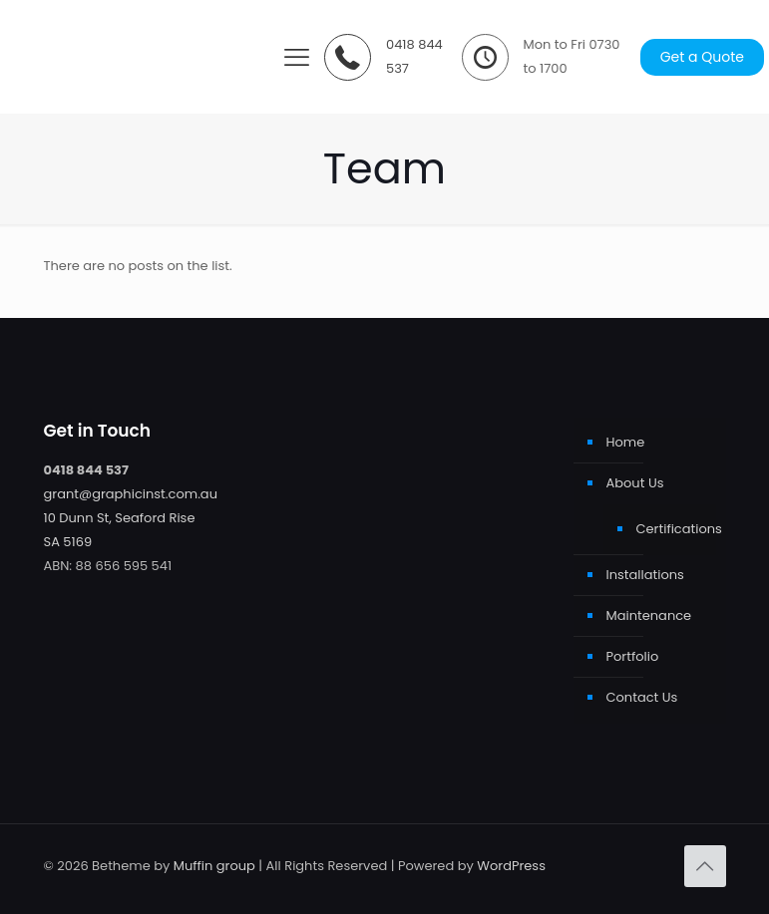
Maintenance (649, 615)
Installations (645, 574)
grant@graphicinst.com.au (130, 493)
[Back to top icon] (705, 866)
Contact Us (642, 697)
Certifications (671, 528)
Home (625, 442)
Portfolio (632, 656)
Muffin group (214, 865)
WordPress (511, 865)
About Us (635, 482)
